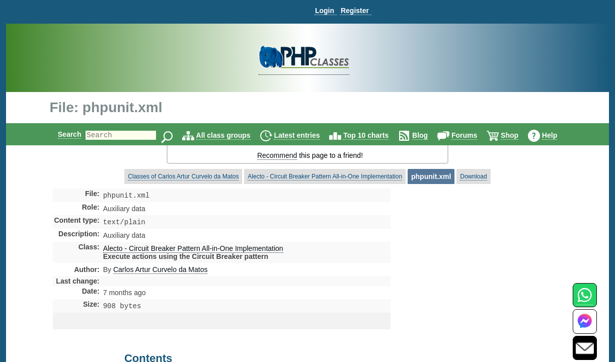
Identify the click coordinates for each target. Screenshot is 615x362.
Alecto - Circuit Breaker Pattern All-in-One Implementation (325, 176)
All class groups (232, 135)
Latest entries (305, 135)
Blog (428, 135)
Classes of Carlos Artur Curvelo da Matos (183, 176)
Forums (473, 135)
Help (558, 135)
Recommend (277, 155)
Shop (518, 135)
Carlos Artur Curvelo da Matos (160, 271)
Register (355, 11)
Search (61, 134)
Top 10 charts (374, 135)
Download (473, 176)
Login (324, 11)
